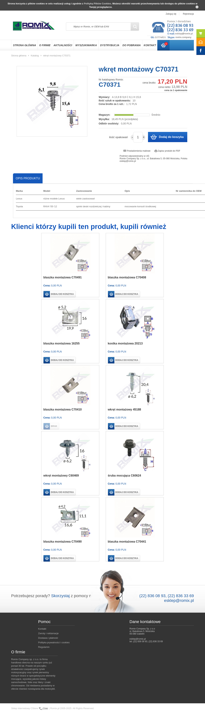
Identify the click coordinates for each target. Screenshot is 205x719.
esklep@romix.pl (179, 600)
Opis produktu (28, 178)
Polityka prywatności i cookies (54, 642)
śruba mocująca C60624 (124, 475)
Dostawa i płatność (48, 638)
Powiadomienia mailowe (139, 151)
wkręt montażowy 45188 (124, 409)
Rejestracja (188, 14)
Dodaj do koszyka (171, 136)
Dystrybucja (109, 45)
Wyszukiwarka (86, 45)
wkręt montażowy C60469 (61, 475)
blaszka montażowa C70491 (62, 277)
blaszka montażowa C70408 (127, 277)
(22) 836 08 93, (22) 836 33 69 (166, 595)
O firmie (44, 45)
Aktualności (63, 45)
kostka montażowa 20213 (125, 343)
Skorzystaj (60, 595)
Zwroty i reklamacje (48, 633)
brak (54, 426)
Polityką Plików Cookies (97, 3)
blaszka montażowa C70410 (62, 409)
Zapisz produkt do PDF (169, 151)
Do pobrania (131, 45)
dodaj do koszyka (62, 294)
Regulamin (44, 647)
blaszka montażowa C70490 (62, 541)
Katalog (35, 55)
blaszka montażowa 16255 (61, 343)
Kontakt (150, 45)
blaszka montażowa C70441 (127, 541)
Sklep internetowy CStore (24, 708)
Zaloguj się (171, 14)
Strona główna (24, 45)
